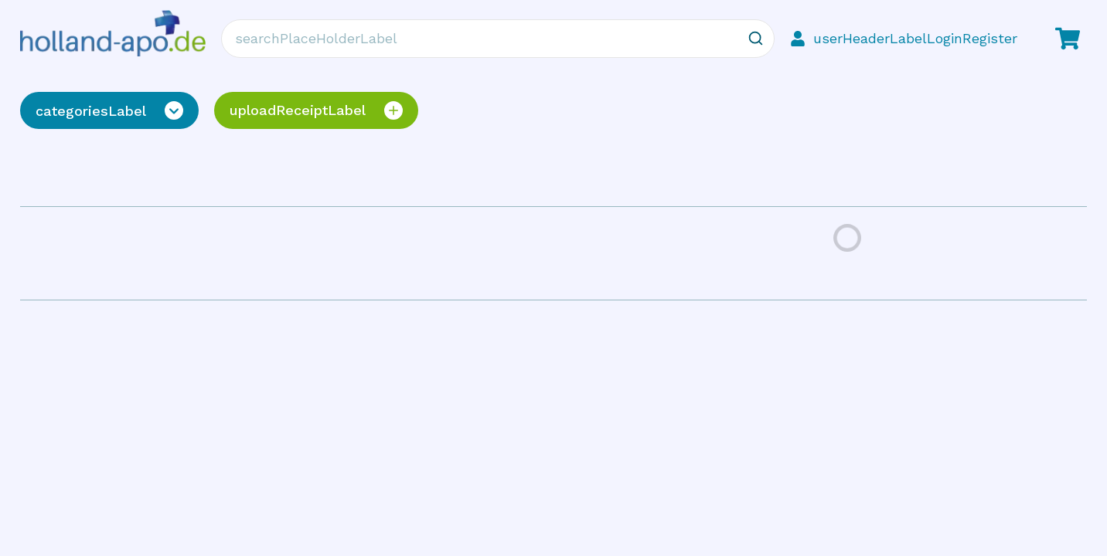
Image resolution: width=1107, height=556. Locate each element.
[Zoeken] (755, 38)
